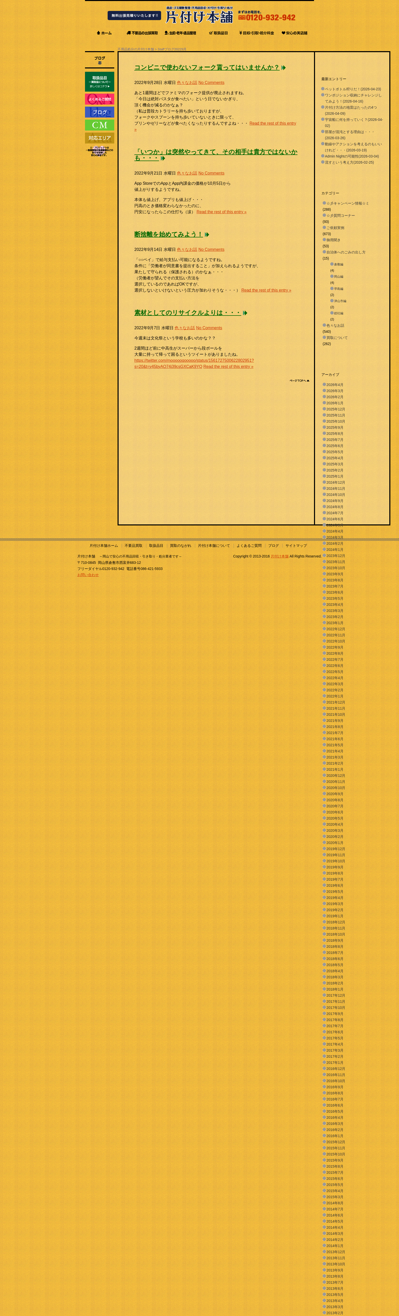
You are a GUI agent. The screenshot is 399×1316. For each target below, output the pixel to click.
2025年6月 (335, 446)
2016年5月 (335, 1111)
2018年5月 (335, 965)
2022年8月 (335, 653)
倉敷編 (338, 264)
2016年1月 (335, 1136)
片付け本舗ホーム (104, 545)
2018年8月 (335, 947)
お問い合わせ (88, 575)
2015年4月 (335, 1191)
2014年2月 (335, 1240)
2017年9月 (335, 1014)
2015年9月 (335, 1160)
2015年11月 (335, 1148)
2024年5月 (335, 525)
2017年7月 (335, 1026)
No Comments (211, 82)
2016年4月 (335, 1117)
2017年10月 (335, 1008)
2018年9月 (335, 940)
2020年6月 (335, 812)
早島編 (338, 289)
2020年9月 (335, 794)
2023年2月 (335, 617)
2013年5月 (335, 1295)
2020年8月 (335, 800)
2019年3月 (335, 904)
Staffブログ (166, 49)
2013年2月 (335, 1313)
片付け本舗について (214, 545)
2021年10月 (335, 714)
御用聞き (333, 240)
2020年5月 (335, 818)
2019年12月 (335, 849)
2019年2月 (335, 910)
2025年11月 (335, 415)
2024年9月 (335, 501)
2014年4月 (335, 1227)
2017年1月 (335, 1063)
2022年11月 (335, 635)
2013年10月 (335, 1264)
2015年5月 (335, 1185)
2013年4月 (335, 1301)
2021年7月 (335, 733)
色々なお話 (187, 82)
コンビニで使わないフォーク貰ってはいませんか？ (207, 67)
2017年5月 (335, 1038)
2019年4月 (335, 898)
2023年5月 (335, 598)
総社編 (338, 313)
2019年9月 (335, 867)
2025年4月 (335, 458)
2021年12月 (335, 702)
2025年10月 (335, 421)
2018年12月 (335, 922)
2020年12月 (335, 776)
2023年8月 (335, 580)
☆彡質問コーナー (340, 215)
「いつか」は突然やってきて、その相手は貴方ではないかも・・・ (215, 155)
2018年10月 (335, 934)
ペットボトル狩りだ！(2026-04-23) (353, 89)
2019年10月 (335, 861)
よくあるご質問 (249, 545)
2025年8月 (335, 434)
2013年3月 (335, 1307)
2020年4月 (335, 824)
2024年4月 (335, 531)
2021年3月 (335, 757)
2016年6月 (335, 1105)
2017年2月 (335, 1056)
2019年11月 (335, 855)
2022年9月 (335, 647)
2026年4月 (335, 385)
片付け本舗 (280, 556)
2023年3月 (335, 611)
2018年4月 (335, 971)
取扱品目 (156, 545)
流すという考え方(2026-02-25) (349, 162)
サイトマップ (296, 545)
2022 (177, 49)
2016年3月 (335, 1124)
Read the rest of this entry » (221, 212)
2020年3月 (335, 830)
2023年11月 (335, 562)
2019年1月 (335, 916)
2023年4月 (335, 605)
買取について (337, 338)
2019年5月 (335, 892)
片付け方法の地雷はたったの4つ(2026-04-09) (351, 110)
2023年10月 (335, 568)
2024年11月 (335, 489)
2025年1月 (335, 476)
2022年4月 (335, 678)
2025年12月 (335, 409)
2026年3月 (335, 391)
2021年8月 (335, 727)
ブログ (273, 545)
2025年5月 (335, 452)
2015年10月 (335, 1154)
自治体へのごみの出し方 (346, 252)
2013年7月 (335, 1282)
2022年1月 (335, 696)
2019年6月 (335, 885)
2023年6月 (335, 592)
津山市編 (340, 301)
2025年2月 (335, 470)
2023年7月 (335, 586)
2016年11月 (335, 1075)
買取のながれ (180, 545)
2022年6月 (335, 666)
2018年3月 (335, 977)
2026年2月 (335, 397)
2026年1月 (335, 403)
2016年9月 (335, 1087)
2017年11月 (335, 1001)
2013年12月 (335, 1252)
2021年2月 (335, 763)
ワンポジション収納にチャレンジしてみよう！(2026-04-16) (353, 98)
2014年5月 (335, 1221)
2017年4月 (335, 1044)
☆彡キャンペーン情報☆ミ (347, 203)
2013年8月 (335, 1276)
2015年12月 (335, 1142)
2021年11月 (335, 708)
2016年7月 (335, 1099)
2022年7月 (335, 659)
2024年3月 (335, 537)
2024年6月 (335, 519)
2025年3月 (335, 464)
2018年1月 (335, 989)
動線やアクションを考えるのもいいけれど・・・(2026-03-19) (353, 147)
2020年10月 (335, 788)
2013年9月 (335, 1270)
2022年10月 (335, 641)
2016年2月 (335, 1130)
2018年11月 (335, 928)
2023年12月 (335, 556)
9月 (184, 49)
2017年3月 (335, 1050)
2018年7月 (335, 953)
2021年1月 (335, 769)
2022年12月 (335, 629)
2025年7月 (335, 440)
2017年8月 (335, 1020)
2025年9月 (335, 427)
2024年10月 (335, 495)
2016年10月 (335, 1081)
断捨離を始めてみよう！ (168, 234)
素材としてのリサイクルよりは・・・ (187, 312)
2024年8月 (335, 507)
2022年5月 (335, 672)
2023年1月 (335, 623)
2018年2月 (335, 983)
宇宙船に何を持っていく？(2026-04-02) (354, 123)
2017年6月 (335, 1032)
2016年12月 (335, 1069)
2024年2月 (335, 543)
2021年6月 (335, 739)
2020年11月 (335, 782)
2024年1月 (335, 550)
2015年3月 (335, 1197)
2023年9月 (335, 574)
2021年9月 (335, 721)
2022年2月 (335, 690)
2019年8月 (335, 873)
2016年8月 (335, 1093)
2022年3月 (335, 684)
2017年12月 (335, 995)
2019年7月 (335, 879)
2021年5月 (335, 745)
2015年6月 (335, 1179)
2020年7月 (335, 806)
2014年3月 (335, 1234)
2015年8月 (335, 1166)
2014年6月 (335, 1215)
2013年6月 (335, 1288)
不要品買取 (133, 545)
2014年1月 (335, 1246)
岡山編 (338, 276)
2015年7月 (335, 1172)
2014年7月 (335, 1209)
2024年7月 (335, 513)
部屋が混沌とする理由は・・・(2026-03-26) (350, 135)
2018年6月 (335, 959)
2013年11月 (335, 1258)
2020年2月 (335, 837)
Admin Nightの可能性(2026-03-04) (352, 156)
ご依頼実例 (335, 228)
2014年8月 (335, 1203)
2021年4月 (335, 751)
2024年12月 (335, 482)
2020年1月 (335, 843)
